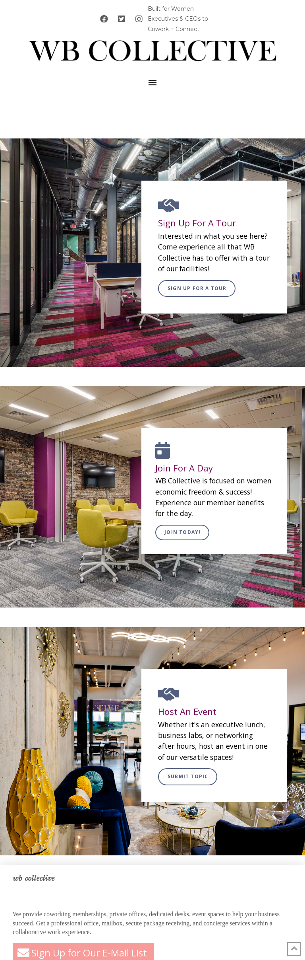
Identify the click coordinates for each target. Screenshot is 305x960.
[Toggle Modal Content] (197, 288)
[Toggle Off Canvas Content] (152, 83)
